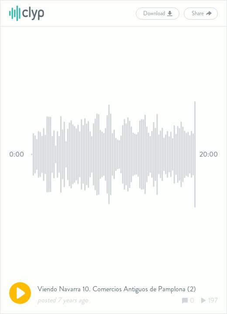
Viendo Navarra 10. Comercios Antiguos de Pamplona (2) (117, 289)
